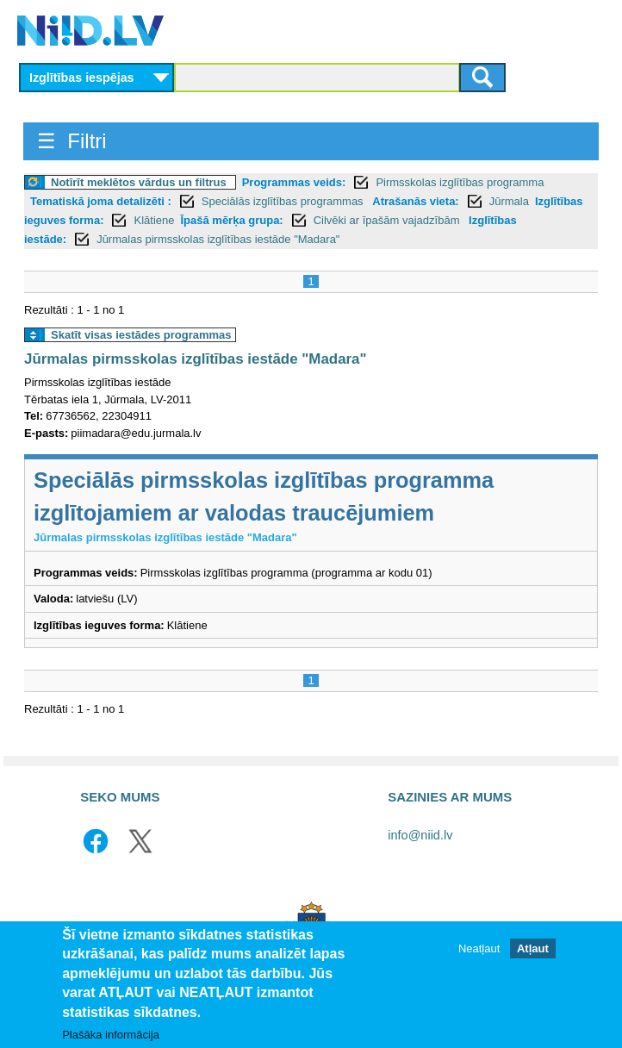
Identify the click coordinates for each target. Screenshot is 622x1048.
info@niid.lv (420, 835)
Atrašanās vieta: (415, 201)
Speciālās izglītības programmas (284, 201)
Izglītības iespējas (81, 77)
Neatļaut (479, 948)
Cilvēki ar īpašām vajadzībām (388, 220)
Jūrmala (509, 201)
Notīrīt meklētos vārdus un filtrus (139, 182)
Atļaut (533, 948)
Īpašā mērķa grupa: (231, 220)
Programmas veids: (294, 182)
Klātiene (154, 220)
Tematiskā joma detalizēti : (100, 201)
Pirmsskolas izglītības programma (460, 182)
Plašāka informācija (110, 1034)
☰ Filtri (72, 141)
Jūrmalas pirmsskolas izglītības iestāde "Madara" (217, 239)
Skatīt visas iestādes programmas (141, 334)
